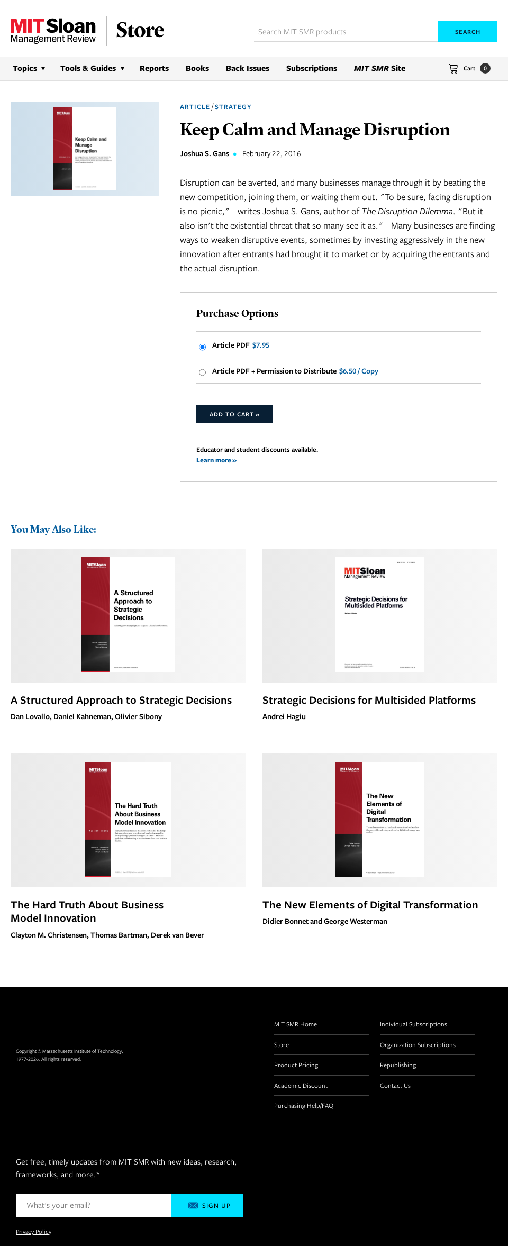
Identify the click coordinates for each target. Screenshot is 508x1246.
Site (379, 68)
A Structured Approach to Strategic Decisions (121, 699)
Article (195, 106)
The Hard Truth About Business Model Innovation (87, 911)
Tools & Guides (88, 68)
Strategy (233, 106)
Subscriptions (311, 68)
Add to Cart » (235, 414)
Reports (154, 68)
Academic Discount (301, 1085)
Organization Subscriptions (418, 1044)
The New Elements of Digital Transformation (370, 904)
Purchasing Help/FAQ (303, 1105)
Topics (25, 68)
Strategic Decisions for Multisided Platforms (369, 699)
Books (197, 68)
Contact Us (395, 1085)
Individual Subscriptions (413, 1024)
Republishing (398, 1064)
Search (467, 31)
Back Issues (247, 68)
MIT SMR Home (295, 1024)
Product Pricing (296, 1064)
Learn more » (216, 460)
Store (281, 1044)
